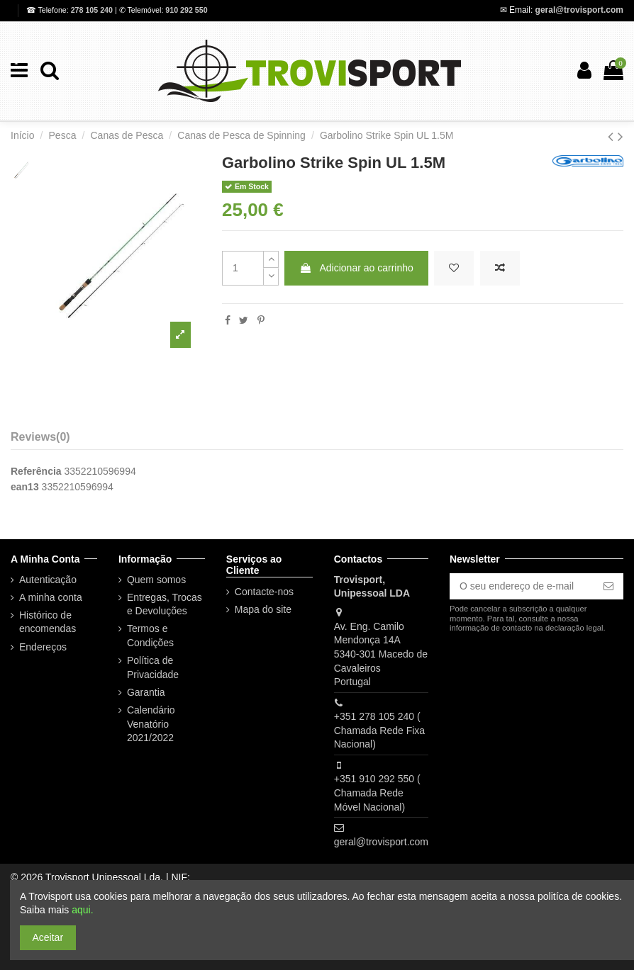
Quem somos (156, 579)
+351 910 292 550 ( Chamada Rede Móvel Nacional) (377, 792)
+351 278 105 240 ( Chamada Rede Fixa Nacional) (379, 730)
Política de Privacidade (153, 667)
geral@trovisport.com (579, 10)
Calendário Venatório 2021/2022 (151, 723)
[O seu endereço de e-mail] (522, 586)
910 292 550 (186, 10)
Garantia (146, 692)
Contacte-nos (264, 591)
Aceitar (48, 937)
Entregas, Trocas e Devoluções (164, 604)
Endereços (43, 647)
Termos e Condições (150, 635)
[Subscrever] (608, 586)
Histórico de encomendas (47, 622)
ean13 (25, 486)
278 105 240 (93, 10)
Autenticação (48, 579)
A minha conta (50, 597)
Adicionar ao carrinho (356, 267)
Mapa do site (263, 609)
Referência (36, 471)
